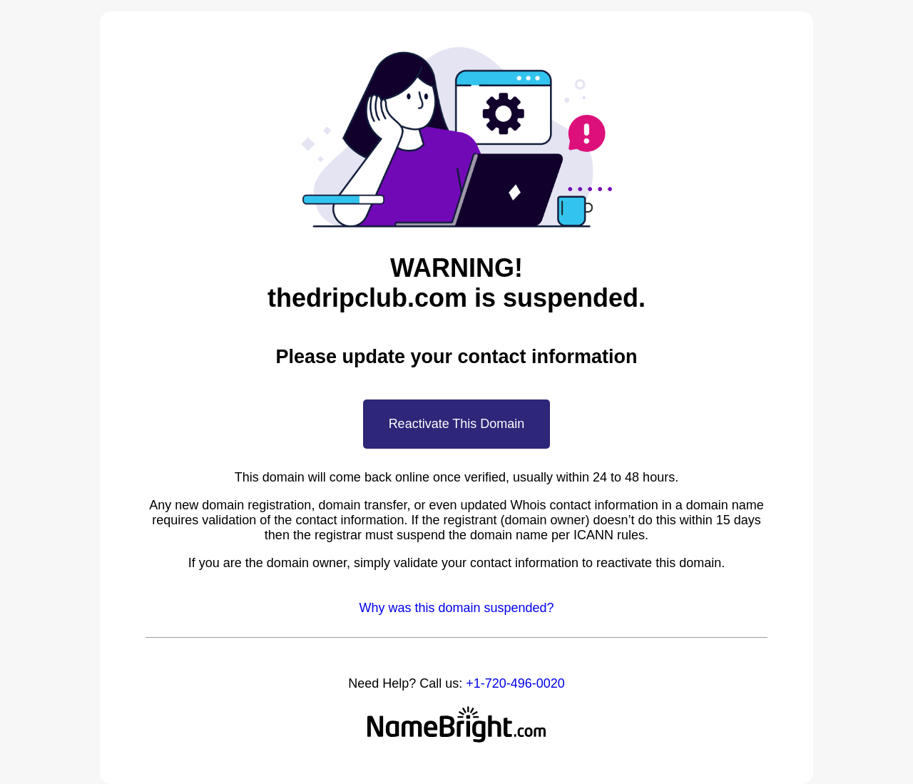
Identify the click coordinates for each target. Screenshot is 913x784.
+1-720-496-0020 (515, 683)
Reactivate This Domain (457, 424)
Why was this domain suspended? (456, 608)
